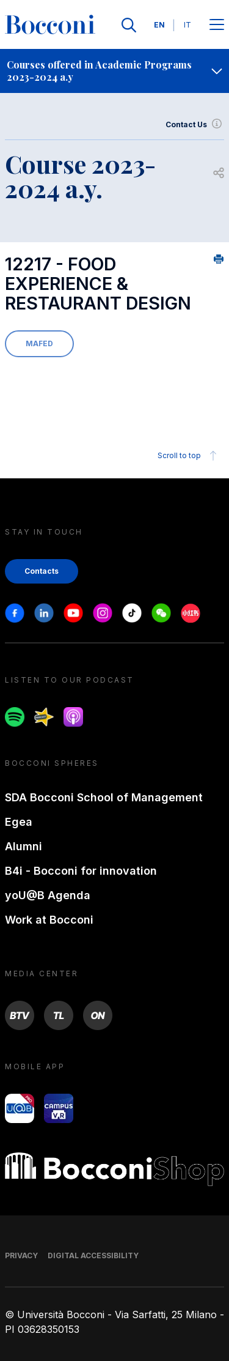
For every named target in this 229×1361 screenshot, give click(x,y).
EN (159, 24)
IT (187, 24)
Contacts (41, 571)
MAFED (39, 343)
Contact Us (194, 124)
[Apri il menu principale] (216, 25)
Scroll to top (189, 455)
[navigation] (114, 71)
